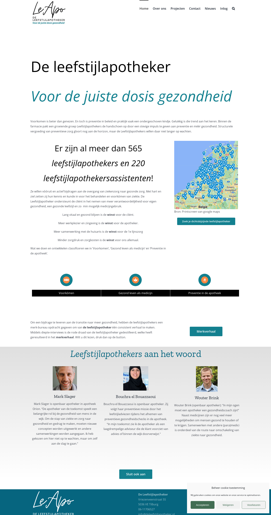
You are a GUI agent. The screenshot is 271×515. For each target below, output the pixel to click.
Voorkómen (66, 293)
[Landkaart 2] (206, 142)
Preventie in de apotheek (204, 293)
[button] (233, 8)
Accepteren (202, 504)
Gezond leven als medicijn (135, 293)
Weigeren (228, 504)
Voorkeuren (253, 504)
